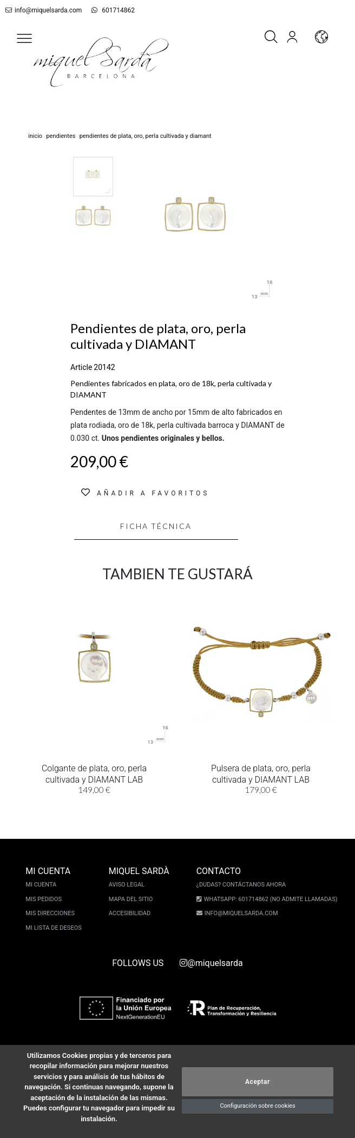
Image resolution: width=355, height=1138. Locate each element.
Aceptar (257, 1082)
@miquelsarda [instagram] (211, 963)
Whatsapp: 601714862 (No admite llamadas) (269, 899)
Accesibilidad (131, 913)
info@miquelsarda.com (41, 10)
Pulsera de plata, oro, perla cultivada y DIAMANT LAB (261, 773)
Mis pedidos (45, 899)
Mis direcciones (51, 913)
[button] (24, 38)
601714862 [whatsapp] (107, 10)
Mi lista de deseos (55, 927)
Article (81, 367)
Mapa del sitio (132, 899)
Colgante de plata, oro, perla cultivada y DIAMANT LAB (94, 773)
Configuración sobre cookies (257, 1105)
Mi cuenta (42, 884)
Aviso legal (128, 884)
